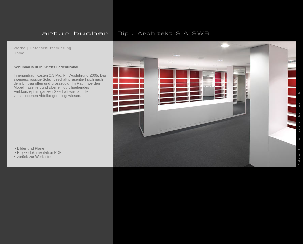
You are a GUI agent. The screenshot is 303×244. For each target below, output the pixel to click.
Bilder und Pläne (30, 148)
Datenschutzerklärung (50, 48)
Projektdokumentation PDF (39, 152)
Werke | (21, 48)
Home (19, 53)
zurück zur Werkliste (33, 157)
